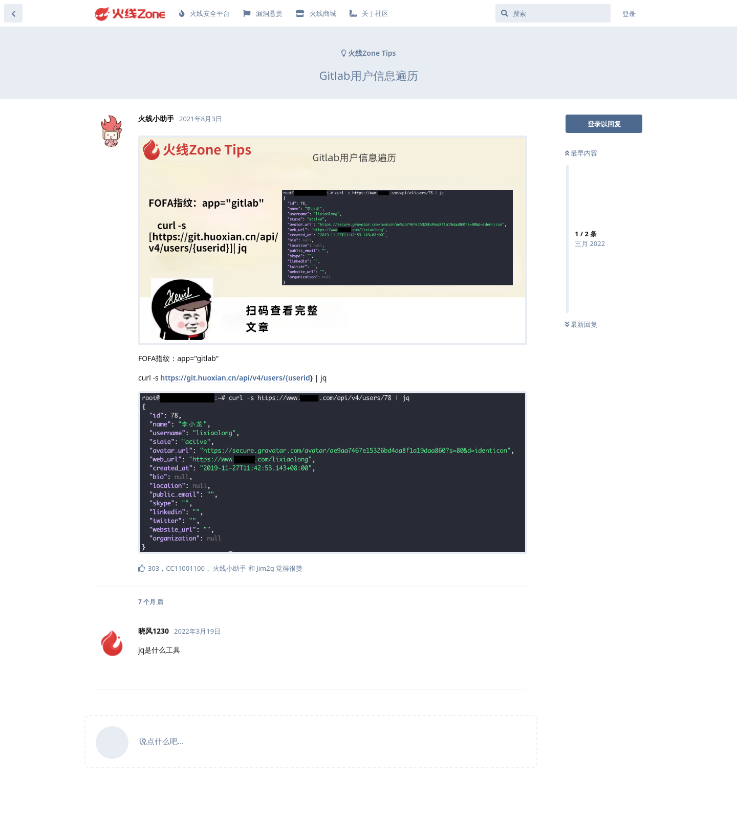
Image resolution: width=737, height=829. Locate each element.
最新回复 (581, 324)
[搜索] (553, 13)
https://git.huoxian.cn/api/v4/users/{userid (235, 378)
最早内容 (581, 153)
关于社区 (369, 13)
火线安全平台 (204, 13)
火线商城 (316, 13)
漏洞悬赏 (262, 13)
